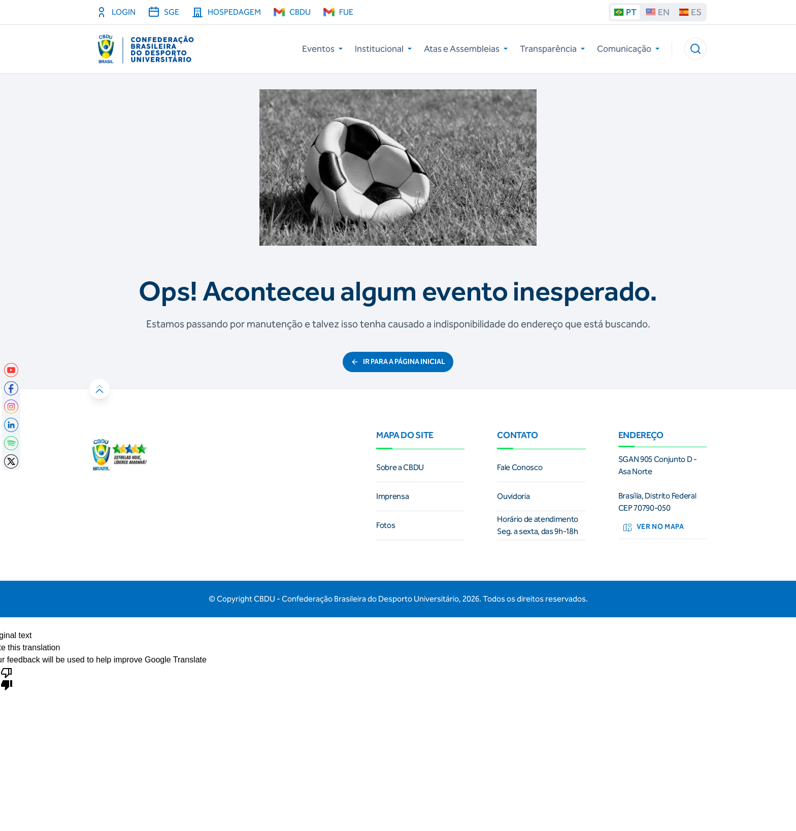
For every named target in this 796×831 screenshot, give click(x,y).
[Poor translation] (7, 678)
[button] (695, 49)
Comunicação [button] (628, 48)
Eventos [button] (322, 48)
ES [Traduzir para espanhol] (690, 12)
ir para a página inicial (398, 361)
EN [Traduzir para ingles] (658, 12)
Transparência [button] (552, 48)
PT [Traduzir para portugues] (625, 12)
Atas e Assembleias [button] (466, 48)
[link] (11, 370)
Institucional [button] (383, 48)
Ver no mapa (653, 527)
